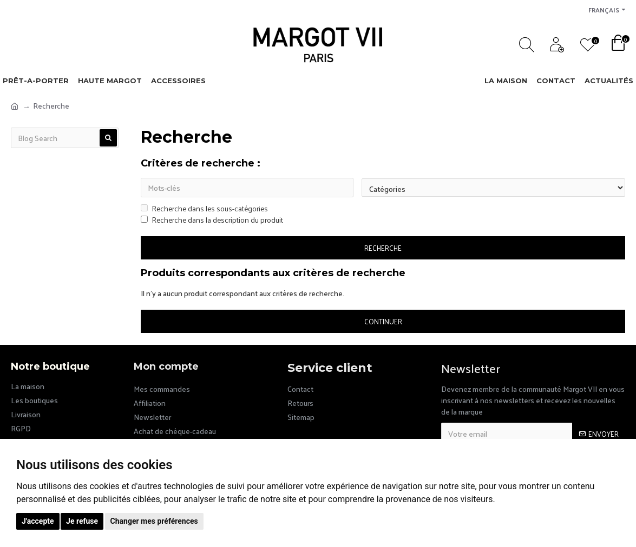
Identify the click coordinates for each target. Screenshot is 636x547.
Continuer (383, 322)
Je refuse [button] (82, 521)
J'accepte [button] (38, 521)
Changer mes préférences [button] (154, 521)
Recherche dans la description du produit (212, 220)
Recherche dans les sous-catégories (204, 209)
